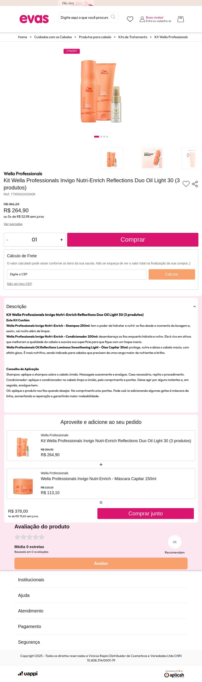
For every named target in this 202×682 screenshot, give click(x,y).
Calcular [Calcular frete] (172, 274)
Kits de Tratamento (132, 37)
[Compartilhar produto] (194, 184)
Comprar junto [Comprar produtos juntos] (146, 513)
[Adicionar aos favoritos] (186, 184)
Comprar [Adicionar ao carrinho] (132, 239)
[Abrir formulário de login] (155, 19)
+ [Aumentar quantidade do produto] (61, 239)
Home (22, 37)
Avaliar (101, 563)
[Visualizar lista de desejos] (130, 19)
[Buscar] (113, 16)
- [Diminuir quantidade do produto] (7, 239)
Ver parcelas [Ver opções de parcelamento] (13, 224)
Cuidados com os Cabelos (53, 37)
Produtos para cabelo (95, 37)
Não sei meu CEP (19, 284)
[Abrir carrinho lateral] (180, 19)
